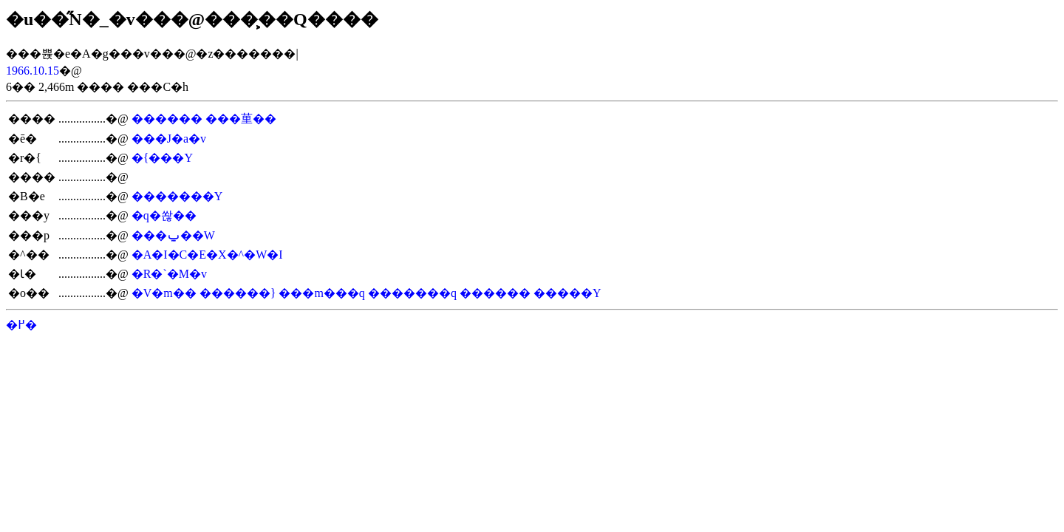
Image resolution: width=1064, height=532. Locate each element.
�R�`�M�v (169, 273)
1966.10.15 (32, 70)
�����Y (567, 293)
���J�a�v (169, 138)
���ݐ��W (173, 235)
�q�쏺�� (164, 215)
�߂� (21, 324)
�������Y (177, 196)
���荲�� (240, 118)
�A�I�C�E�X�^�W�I (207, 254)
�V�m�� (164, 293)
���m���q (321, 293)
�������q (412, 293)
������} (238, 293)
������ (167, 118)
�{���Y (162, 157)
